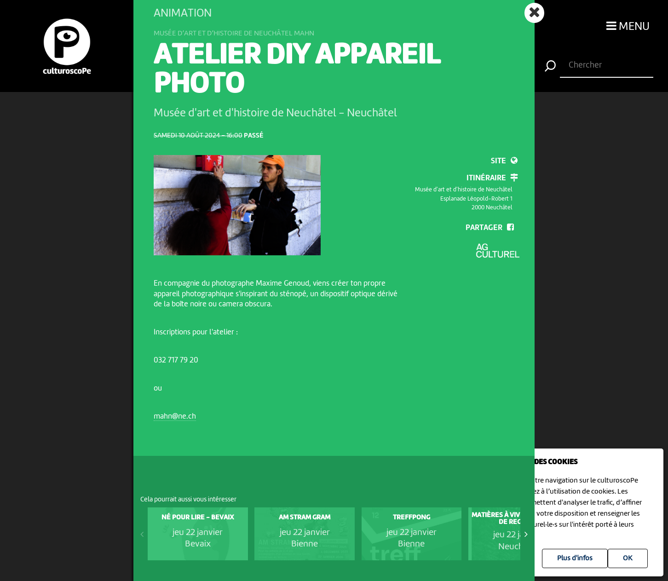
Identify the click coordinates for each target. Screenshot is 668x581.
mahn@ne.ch (175, 416)
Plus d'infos (575, 558)
